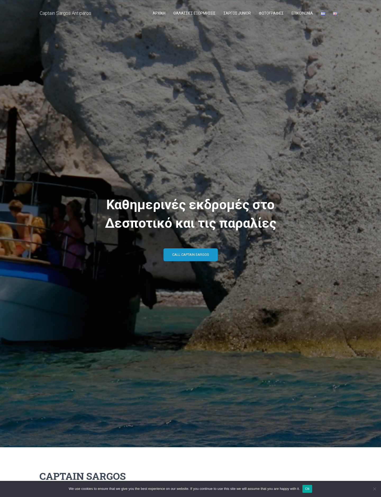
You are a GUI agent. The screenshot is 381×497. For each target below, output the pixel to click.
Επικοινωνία (302, 13)
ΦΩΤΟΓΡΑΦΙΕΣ (271, 13)
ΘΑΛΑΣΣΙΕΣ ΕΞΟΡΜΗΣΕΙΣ (194, 13)
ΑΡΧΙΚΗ (159, 13)
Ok (307, 489)
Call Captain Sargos (190, 255)
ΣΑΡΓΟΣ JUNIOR (237, 13)
